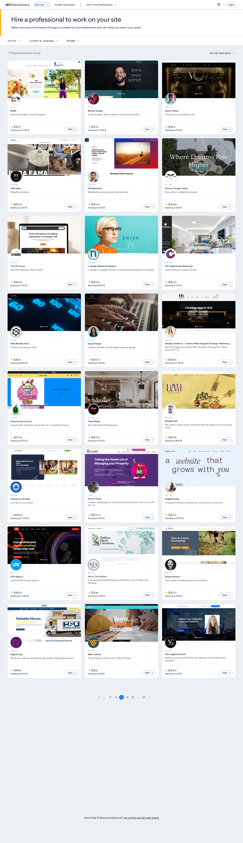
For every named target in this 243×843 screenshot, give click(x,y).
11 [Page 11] (110, 707)
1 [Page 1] (99, 707)
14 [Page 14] (127, 707)
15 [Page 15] (133, 707)
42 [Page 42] (144, 707)
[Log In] (231, 4)
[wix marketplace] (17, 4)
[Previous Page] (93, 707)
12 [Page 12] (116, 707)
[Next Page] (149, 707)
